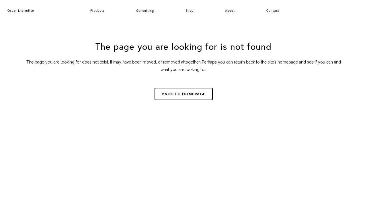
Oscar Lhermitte (20, 11)
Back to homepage (184, 94)
